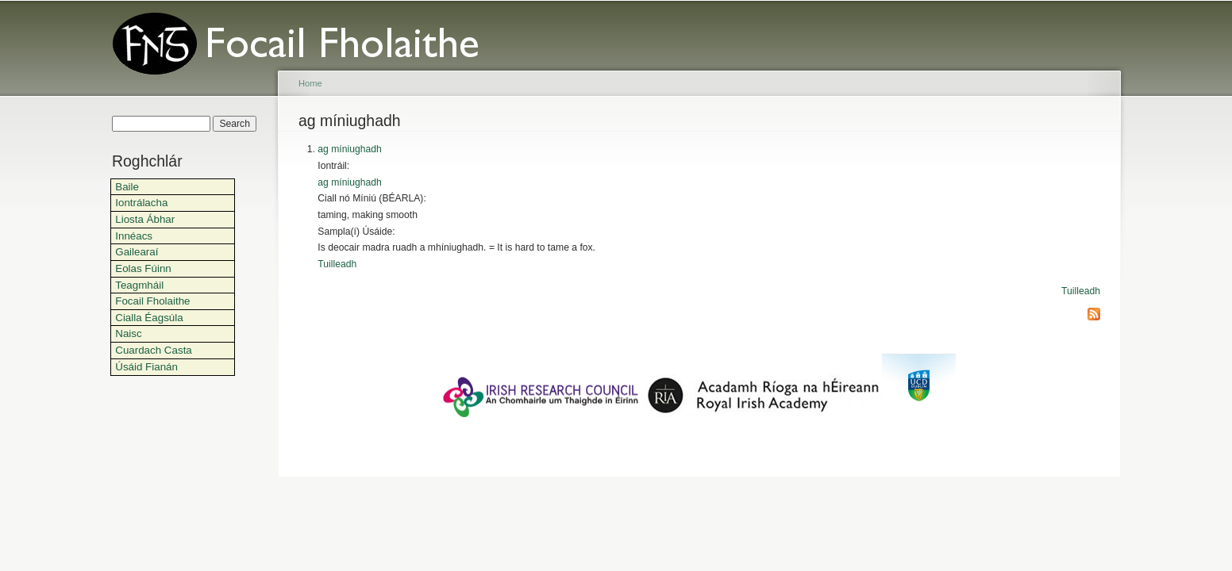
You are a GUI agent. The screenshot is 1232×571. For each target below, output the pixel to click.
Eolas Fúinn (143, 268)
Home (310, 83)
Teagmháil (139, 285)
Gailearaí (136, 252)
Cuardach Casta (153, 350)
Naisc (128, 333)
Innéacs (133, 236)
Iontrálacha (141, 203)
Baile (127, 187)
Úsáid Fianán (146, 367)
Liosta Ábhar (145, 219)
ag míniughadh (349, 149)
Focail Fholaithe (152, 301)
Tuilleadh (337, 264)
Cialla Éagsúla (149, 318)
